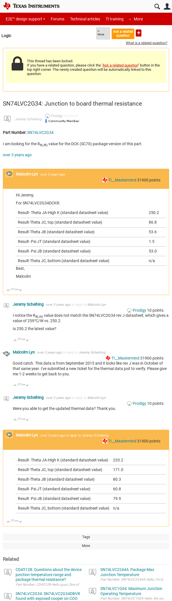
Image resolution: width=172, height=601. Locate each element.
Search (157, 7)
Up (8, 290)
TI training (115, 19)
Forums (57, 19)
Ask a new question (138, 33)
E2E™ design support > (25, 19)
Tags (86, 537)
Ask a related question (123, 33)
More (138, 19)
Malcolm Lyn (27, 174)
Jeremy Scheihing (28, 119)
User (167, 7)
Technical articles (85, 19)
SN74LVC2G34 (40, 132)
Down (20, 290)
